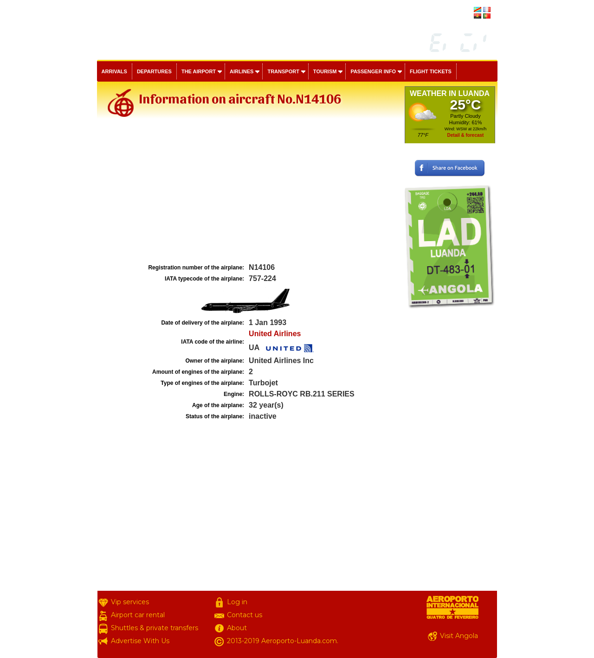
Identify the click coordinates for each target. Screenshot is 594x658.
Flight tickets (431, 71)
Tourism (325, 71)
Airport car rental (138, 615)
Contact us (244, 615)
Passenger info (373, 71)
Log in (237, 602)
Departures (154, 71)
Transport (283, 71)
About (237, 628)
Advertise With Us (140, 641)
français (462, 10)
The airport (198, 71)
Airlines (241, 71)
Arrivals (114, 71)
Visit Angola (459, 636)
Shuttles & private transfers (154, 628)
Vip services (130, 602)
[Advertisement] (250, 192)
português (460, 16)
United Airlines (275, 334)
